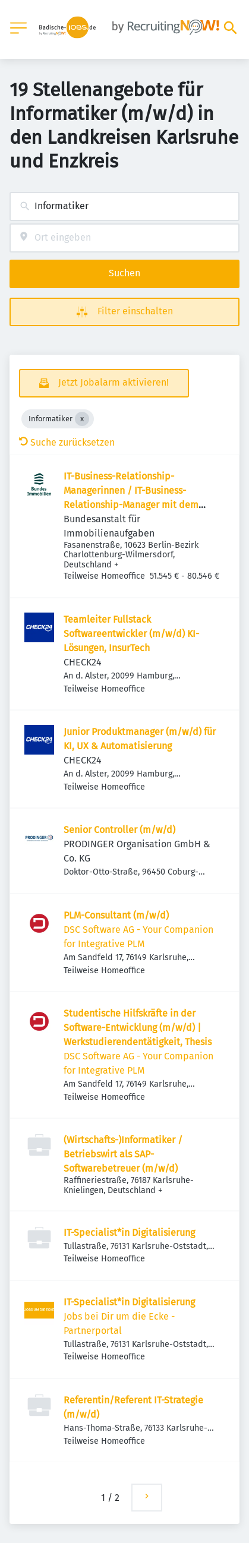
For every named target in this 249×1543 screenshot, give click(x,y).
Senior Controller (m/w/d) (119, 829)
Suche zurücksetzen (67, 442)
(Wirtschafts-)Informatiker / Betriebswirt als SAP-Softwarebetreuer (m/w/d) (123, 1154)
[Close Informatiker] (82, 419)
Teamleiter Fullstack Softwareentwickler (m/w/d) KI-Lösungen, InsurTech (131, 634)
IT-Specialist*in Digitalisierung (129, 1232)
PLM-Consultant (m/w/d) (116, 915)
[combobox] (124, 206)
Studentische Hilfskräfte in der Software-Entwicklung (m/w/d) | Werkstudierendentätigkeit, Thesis (138, 1027)
